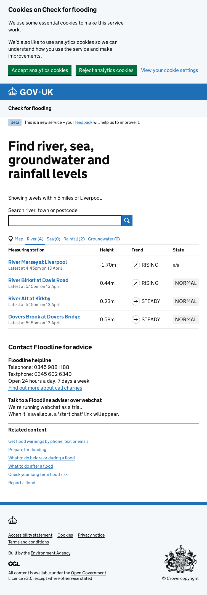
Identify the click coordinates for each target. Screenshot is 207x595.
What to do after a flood (30, 466)
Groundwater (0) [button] (104, 239)
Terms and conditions (28, 542)
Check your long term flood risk (38, 474)
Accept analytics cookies (40, 70)
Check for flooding (30, 108)
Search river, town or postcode (43, 210)
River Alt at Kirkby (29, 298)
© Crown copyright (180, 578)
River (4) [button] (35, 239)
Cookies (65, 535)
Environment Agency (50, 553)
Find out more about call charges (45, 388)
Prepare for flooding (27, 449)
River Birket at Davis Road (38, 280)
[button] (15, 239)
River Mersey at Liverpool (37, 262)
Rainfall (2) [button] (74, 239)
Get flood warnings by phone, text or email (48, 441)
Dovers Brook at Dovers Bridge (44, 316)
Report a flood (21, 482)
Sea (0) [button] (53, 239)
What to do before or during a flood (41, 457)
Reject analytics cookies (106, 70)
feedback (83, 122)
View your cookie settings (169, 70)
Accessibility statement (30, 535)
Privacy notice (91, 535)
